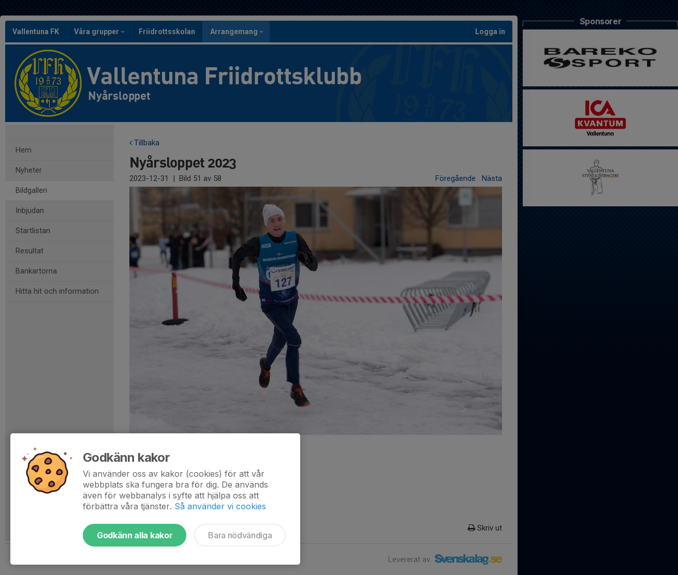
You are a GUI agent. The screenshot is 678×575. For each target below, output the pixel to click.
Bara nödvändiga (240, 535)
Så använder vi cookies (220, 506)
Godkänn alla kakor (134, 535)
